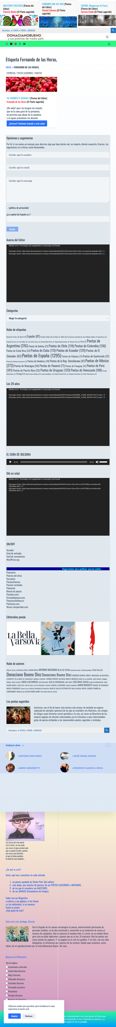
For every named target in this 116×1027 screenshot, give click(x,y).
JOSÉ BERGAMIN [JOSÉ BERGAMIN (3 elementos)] (43, 682)
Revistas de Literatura (16, 999)
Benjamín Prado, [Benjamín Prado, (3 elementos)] (12, 337)
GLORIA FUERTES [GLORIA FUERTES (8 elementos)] (52, 678)
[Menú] (107, 37)
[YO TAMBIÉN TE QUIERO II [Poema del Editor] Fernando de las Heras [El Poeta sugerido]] (31, 84)
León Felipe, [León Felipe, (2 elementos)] (23, 341)
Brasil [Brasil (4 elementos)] (23, 336)
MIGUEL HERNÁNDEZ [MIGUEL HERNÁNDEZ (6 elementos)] (13, 688)
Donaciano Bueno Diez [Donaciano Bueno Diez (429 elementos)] (56, 674)
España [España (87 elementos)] (33, 336)
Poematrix (11, 572)
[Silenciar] (97, 461)
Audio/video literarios (16, 971)
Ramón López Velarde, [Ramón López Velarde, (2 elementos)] (33, 374)
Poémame (10, 588)
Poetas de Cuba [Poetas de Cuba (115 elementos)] (43, 350)
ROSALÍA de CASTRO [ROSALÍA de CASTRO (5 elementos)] (23, 691)
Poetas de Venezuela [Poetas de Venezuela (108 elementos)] (86, 370)
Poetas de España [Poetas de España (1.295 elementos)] (41, 355)
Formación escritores (15, 987)
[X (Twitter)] (11, 44)
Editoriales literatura (15, 979)
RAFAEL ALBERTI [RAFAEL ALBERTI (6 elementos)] (87, 688)
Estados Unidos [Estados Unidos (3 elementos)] (46, 337)
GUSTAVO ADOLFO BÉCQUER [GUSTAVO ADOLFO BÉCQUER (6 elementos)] (68, 678)
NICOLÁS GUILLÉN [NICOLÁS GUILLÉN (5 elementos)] (55, 688)
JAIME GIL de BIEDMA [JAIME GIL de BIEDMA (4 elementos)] (85, 679)
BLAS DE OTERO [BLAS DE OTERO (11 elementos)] (64, 669)
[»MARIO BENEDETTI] (10, 767)
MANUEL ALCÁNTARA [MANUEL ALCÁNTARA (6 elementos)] (58, 685)
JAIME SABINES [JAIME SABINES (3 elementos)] (97, 679)
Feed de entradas (14, 553)
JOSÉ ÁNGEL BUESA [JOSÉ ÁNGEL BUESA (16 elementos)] (81, 682)
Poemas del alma (14, 575)
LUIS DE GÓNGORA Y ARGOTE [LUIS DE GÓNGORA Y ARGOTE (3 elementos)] (42, 685)
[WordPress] (20, 44)
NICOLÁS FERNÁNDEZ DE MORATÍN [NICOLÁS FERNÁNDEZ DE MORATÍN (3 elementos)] (39, 688)
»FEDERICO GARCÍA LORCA (87, 768)
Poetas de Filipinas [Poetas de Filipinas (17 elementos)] (72, 356)
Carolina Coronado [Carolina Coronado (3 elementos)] (75, 670)
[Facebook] (7, 44)
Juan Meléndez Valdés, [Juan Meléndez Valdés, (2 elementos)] (90, 337)
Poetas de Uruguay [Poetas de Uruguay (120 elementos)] (55, 370)
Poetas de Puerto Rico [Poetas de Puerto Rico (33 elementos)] (26, 370)
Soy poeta (10, 579)
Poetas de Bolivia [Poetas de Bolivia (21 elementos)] (38, 346)
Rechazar (29, 1016)
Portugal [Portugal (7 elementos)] (20, 373)
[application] (57, 273)
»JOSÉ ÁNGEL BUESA (84, 756)
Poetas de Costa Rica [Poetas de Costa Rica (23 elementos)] (18, 351)
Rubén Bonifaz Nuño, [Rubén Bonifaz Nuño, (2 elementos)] (61, 374)
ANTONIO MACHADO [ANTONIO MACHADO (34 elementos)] (48, 670)
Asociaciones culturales (16, 967)
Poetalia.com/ (12, 594)
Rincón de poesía (14, 591)
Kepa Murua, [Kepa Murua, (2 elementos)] (102, 337)
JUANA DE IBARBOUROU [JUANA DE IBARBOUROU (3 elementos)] (96, 682)
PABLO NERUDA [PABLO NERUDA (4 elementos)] (76, 688)
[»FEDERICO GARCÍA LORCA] (64, 767)
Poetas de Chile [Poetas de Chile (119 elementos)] (61, 345)
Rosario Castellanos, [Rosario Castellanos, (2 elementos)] (47, 374)
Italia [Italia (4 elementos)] (64, 336)
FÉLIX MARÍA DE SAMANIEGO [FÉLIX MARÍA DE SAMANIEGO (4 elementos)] (23, 679)
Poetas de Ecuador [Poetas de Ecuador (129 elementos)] (71, 350)
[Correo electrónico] (24, 44)
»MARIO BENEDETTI (29, 768)
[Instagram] (15, 44)
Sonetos (38, 73)
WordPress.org (12, 559)
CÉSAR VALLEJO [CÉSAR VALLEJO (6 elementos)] (97, 670)
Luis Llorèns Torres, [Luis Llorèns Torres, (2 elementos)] (34, 341)
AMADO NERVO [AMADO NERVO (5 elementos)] (33, 670)
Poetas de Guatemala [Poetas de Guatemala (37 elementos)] (96, 356)
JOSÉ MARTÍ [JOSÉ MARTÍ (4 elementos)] (68, 682)
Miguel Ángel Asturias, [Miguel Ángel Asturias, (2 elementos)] (62, 341)
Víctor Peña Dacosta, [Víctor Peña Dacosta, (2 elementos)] (90, 374)
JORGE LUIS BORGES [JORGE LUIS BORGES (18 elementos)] (29, 682)
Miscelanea (11, 991)
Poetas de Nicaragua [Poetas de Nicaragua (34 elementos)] (26, 366)
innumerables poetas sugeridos (76, 720)
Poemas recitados (14, 585)
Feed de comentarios (15, 556)
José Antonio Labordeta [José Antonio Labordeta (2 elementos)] (74, 337)
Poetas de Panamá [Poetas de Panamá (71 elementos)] (52, 365)
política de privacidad (19, 207)
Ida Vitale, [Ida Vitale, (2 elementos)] (56, 337)
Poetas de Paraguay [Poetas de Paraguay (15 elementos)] (75, 366)
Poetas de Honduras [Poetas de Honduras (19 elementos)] (38, 361)
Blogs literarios (13, 975)
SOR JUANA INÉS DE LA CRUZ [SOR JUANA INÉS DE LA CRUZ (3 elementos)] (48, 691)
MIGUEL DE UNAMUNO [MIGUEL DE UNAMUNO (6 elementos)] (100, 685)
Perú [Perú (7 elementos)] (83, 341)
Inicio (8, 67)
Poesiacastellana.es (15, 600)
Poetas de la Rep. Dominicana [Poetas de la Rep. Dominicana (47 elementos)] (67, 361)
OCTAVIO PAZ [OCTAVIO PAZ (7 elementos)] (66, 688)
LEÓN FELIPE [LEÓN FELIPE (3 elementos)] (20, 685)
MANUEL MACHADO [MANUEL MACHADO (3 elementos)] (71, 685)
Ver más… (64, 946)
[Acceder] (109, 44)
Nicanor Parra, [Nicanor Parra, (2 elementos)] (75, 341)
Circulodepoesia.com (15, 597)
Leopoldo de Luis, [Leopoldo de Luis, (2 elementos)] (12, 341)
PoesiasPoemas (13, 582)
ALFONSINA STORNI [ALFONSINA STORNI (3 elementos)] (22, 670)
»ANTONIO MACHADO (30, 756)
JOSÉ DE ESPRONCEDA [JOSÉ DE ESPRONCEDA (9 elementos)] (56, 682)
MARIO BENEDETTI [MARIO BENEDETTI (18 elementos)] (85, 685)
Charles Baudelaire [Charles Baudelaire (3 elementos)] (86, 670)
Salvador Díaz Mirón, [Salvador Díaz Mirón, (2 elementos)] (76, 374)
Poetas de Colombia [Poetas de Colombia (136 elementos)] (90, 345)
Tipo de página (11, 962)
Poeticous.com (12, 604)
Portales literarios (14, 995)
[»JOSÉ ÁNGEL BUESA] (64, 755)
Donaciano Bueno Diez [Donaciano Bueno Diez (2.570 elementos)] (23, 674)
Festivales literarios (15, 983)
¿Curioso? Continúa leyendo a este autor (27, 124)
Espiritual (11, 73)
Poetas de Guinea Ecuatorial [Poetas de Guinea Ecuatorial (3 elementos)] (16, 361)
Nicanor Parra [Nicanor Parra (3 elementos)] (25, 688)
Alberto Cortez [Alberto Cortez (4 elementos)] (11, 670)
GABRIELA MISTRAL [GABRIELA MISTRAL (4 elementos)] (39, 679)
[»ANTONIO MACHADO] (10, 755)
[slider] (53, 462)
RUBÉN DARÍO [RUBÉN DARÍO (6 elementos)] (35, 691)
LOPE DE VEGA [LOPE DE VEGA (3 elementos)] (29, 685)
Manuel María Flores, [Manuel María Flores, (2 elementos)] (47, 341)
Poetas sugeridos (25, 73)
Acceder (10, 550)
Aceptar (14, 1016)
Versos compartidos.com (17, 607)
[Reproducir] (10, 461)
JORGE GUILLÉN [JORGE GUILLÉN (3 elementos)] (16, 682)
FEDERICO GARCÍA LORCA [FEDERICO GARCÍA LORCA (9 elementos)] (81, 675)
